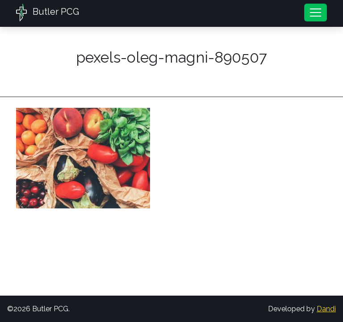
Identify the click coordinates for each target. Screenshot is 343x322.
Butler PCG (47, 12)
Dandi (326, 309)
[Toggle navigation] (315, 12)
